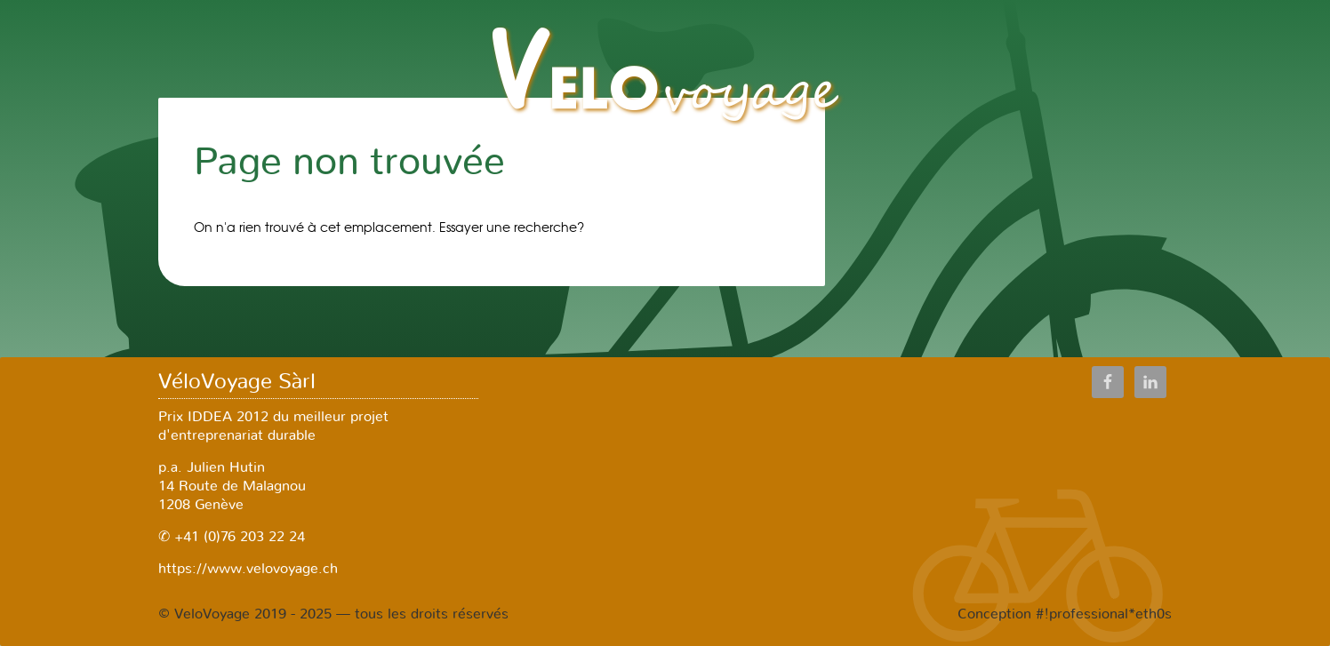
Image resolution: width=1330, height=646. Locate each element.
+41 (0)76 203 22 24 (237, 537)
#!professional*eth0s (1104, 614)
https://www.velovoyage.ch (248, 569)
